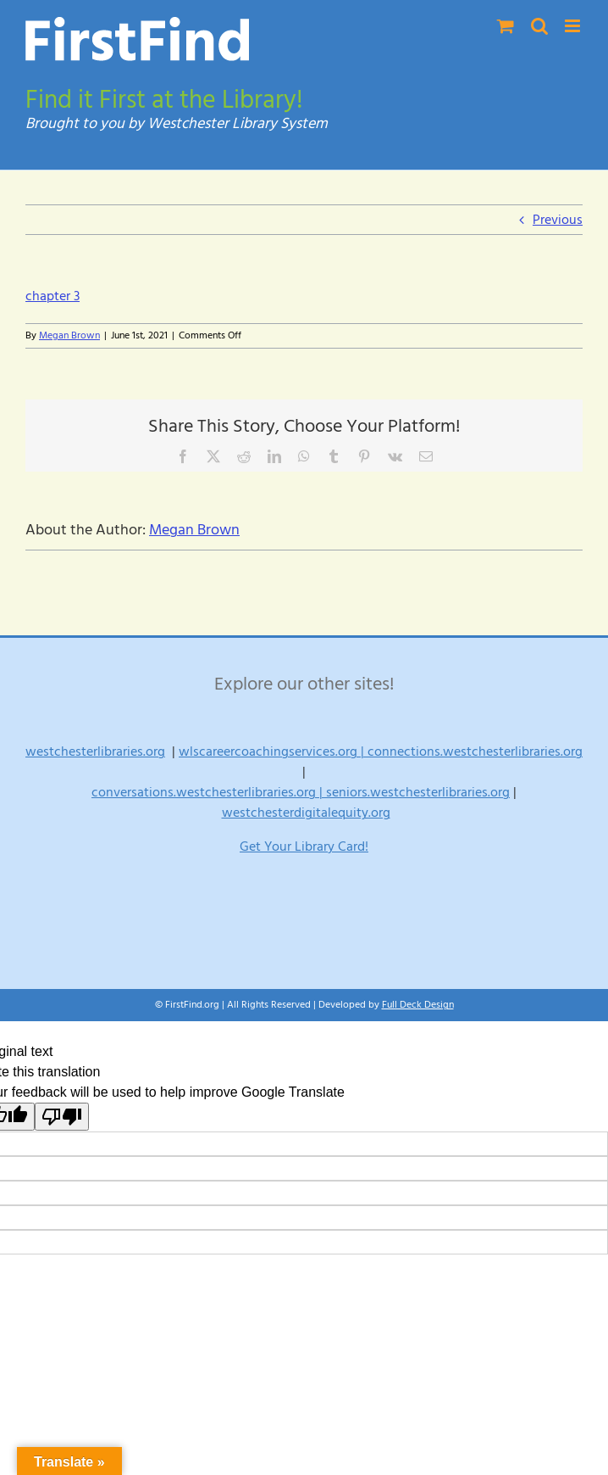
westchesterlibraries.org (95, 751)
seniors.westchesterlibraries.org (418, 792)
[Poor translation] (62, 1117)
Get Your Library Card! (304, 846)
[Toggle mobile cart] (505, 26)
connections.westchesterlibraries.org (475, 751)
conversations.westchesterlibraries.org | (208, 792)
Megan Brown (69, 335)
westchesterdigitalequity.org (306, 812)
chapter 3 (52, 296)
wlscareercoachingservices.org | (273, 751)
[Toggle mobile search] (539, 26)
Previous (558, 219)
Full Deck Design (418, 1004)
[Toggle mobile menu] (574, 26)
